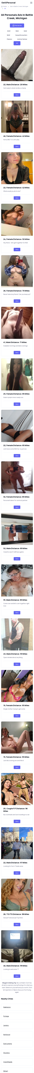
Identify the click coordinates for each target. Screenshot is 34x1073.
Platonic (9, 39)
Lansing (6, 1025)
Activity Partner (22, 39)
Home (4, 6)
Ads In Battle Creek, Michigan (19, 6)
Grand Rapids (7, 1062)
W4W (8, 35)
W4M (17, 31)
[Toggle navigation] (31, 2)
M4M (25, 31)
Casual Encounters (21, 35)
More (17, 95)
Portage (6, 1016)
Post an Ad (17, 25)
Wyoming (6, 1053)
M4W (8, 31)
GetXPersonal (8, 2)
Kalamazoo (7, 1007)
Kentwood (6, 1035)
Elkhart (5, 1071)
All (17, 43)
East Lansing (7, 1044)
